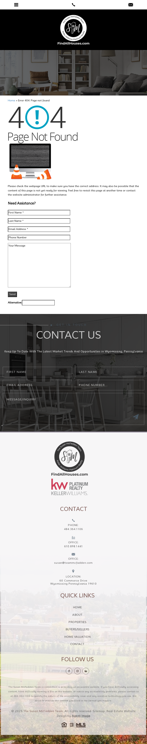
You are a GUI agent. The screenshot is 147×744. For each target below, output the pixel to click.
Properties (84, 622)
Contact (84, 644)
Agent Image (81, 722)
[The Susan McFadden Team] (73, 30)
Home (84, 607)
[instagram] (84, 671)
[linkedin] (92, 671)
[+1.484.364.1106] (73, 532)
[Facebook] (76, 671)
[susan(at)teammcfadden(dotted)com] (130, 5)
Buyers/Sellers (84, 629)
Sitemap (99, 718)
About (84, 614)
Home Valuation (84, 636)
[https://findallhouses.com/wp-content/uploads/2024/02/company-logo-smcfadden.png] (63, 458)
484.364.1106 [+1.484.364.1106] (21, 702)
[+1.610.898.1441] (73, 549)
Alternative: (15, 302)
